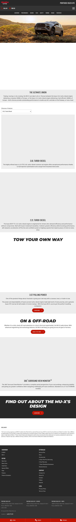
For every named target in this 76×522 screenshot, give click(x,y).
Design (32, 13)
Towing (47, 13)
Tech (37, 13)
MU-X (3, 455)
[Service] (38, 520)
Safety (41, 13)
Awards (41, 482)
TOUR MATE (58, 13)
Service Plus (42, 452)
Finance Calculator (6, 475)
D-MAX (3, 452)
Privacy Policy (42, 488)
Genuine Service (43, 466)
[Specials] (63, 520)
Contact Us (42, 473)
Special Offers (5, 468)
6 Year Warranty (43, 462)
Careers (41, 477)
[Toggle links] (7, 514)
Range (52, 13)
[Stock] (12, 520)
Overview (17, 13)
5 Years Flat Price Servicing (46, 459)
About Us (41, 475)
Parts (40, 455)
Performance (24, 13)
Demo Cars (4, 463)
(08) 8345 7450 (8, 505)
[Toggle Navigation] (73, 8)
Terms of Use (42, 491)
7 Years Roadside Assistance (46, 464)
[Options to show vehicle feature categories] (16, 111)
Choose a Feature (16, 110)
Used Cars (4, 465)
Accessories (42, 457)
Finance (4, 473)
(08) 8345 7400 (33, 505)
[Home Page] (4, 3)
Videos (40, 480)
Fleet (3, 470)
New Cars (4, 461)
